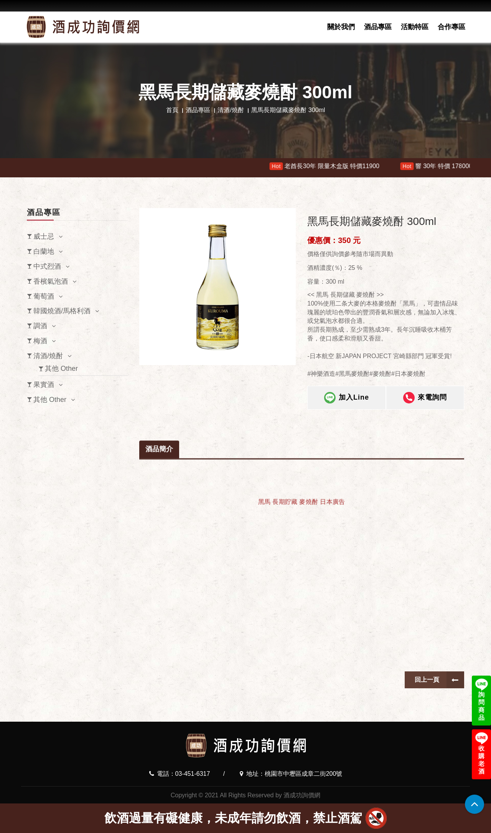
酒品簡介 (159, 568)
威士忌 (43, 236)
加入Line (346, 397)
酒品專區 (378, 27)
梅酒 (40, 341)
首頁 (172, 110)
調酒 (40, 326)
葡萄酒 (43, 296)
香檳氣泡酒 (50, 281)
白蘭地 (43, 251)
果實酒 (43, 384)
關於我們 (341, 27)
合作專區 (451, 27)
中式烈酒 (47, 266)
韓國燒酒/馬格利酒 (62, 311)
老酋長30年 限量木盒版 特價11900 (341, 166)
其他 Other (61, 368)
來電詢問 (425, 397)
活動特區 (414, 27)
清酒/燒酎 (230, 110)
